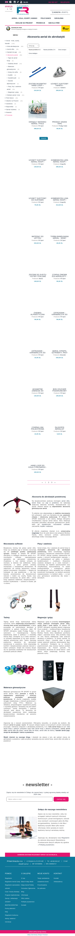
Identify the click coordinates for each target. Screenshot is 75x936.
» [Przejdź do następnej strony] (54, 482)
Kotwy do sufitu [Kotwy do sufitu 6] (13, 72)
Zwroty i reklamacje (11, 898)
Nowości (9, 112)
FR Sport (41, 87)
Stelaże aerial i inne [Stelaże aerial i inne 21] (13, 95)
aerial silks (66, 501)
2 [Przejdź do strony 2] (48, 482)
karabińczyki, (46, 524)
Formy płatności (10, 908)
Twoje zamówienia (43, 878)
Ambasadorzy (58, 881)
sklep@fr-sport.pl (23, 864)
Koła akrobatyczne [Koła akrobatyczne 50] (13, 46)
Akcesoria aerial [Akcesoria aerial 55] (12, 55)
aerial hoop (36, 503)
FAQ (6, 912)
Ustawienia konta (43, 881)
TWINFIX (63, 87)
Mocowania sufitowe (13, 544)
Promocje (9, 115)
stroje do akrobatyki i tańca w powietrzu (19, 732)
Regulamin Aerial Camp (12, 881)
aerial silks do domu (47, 730)
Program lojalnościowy (12, 895)
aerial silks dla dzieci (15, 730)
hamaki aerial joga (63, 730)
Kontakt (23, 905)
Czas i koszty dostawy (12, 891)
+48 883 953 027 (55, 861)
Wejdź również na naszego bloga (17, 737)
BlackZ (41, 278)
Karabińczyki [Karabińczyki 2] (12, 78)
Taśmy (7, 617)
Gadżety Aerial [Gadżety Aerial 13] (13, 63)
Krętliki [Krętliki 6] (10, 75)
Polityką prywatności (46, 845)
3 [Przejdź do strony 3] (51, 482)
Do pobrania (41, 888)
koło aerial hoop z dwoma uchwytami (45, 728)
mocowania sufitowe (61, 524)
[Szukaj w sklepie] (7, 9)
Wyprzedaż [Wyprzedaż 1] (9, 106)
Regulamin (65, 838)
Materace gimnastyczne (15, 687)
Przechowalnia (42, 885)
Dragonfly (63, 164)
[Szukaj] (10, 9)
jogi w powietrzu (52, 503)
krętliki (42, 526)
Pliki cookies (25, 898)
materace (49, 526)
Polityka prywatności (28, 901)
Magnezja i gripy (45, 617)
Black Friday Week (27, 881)
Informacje (24, 895)
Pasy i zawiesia (45, 544)
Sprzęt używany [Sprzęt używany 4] (11, 109)
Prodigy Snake (63, 126)
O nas (23, 878)
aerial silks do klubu (31, 730)
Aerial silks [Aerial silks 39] (10, 49)
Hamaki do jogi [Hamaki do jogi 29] (12, 52)
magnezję (35, 533)
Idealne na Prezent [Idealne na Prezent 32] (12, 101)
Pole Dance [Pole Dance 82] (10, 98)
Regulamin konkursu (11, 915)
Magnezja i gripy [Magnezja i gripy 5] (13, 92)
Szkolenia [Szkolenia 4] (9, 103)
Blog (22, 891)
